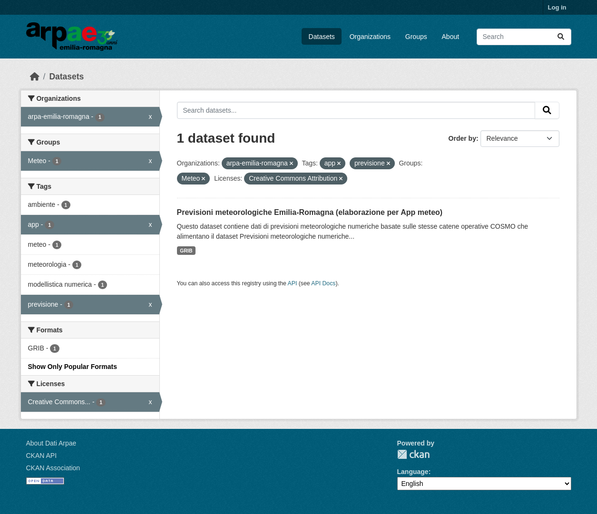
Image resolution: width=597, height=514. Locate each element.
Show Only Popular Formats (72, 366)
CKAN (413, 454)
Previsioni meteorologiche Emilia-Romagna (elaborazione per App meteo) (310, 212)
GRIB (186, 250)
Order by (462, 138)
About (451, 36)
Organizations (370, 36)
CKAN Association (53, 468)
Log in (557, 7)
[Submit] (560, 37)
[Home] (34, 76)
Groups (416, 36)
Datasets (322, 36)
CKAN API (41, 455)
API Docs (323, 283)
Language (413, 471)
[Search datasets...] (524, 37)
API (292, 283)
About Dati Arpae (51, 443)
